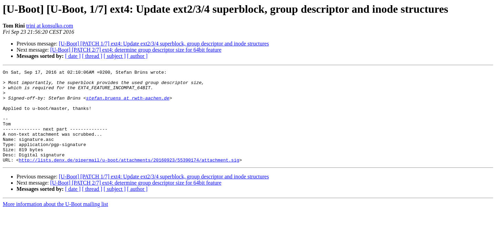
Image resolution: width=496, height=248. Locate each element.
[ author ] (137, 56)
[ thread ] (92, 56)
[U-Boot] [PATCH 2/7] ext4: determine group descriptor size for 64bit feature (135, 50)
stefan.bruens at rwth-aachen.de (127, 104)
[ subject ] (115, 56)
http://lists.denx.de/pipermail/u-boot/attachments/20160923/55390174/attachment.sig (129, 178)
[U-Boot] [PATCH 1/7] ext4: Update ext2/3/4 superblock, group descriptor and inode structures (164, 43)
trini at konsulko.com (49, 26)
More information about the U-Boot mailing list (55, 223)
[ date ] (73, 56)
